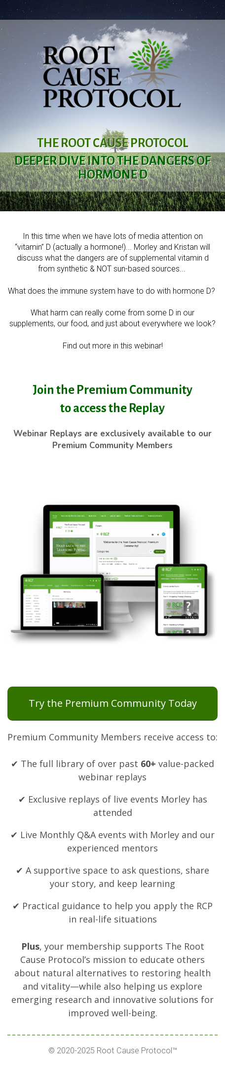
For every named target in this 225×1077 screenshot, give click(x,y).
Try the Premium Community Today (113, 703)
